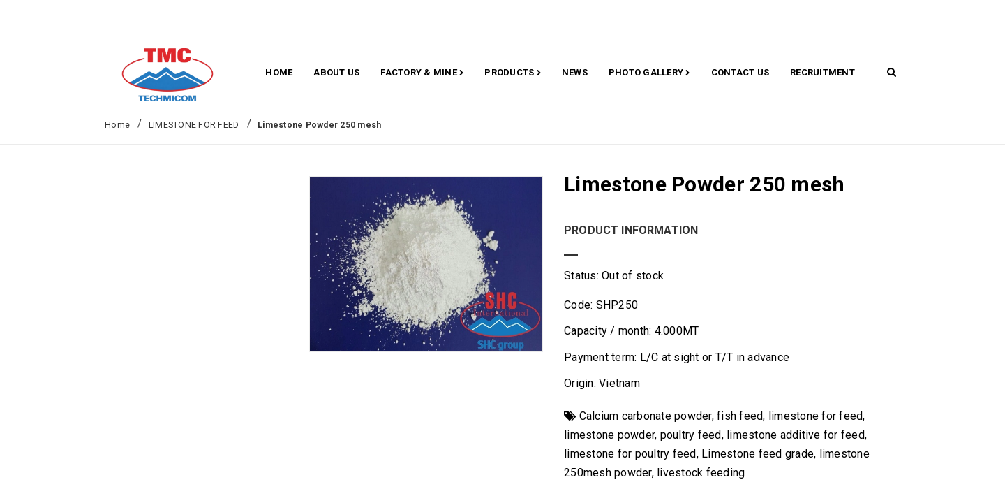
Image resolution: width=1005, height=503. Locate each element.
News (575, 72)
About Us (336, 72)
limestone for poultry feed (630, 453)
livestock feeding (701, 472)
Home (278, 72)
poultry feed (691, 435)
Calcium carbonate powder (645, 416)
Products (512, 73)
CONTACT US (740, 72)
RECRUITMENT (822, 72)
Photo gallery (649, 73)
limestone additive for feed (796, 435)
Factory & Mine (421, 73)
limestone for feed (815, 416)
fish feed (740, 416)
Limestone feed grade (757, 453)
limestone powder (609, 435)
